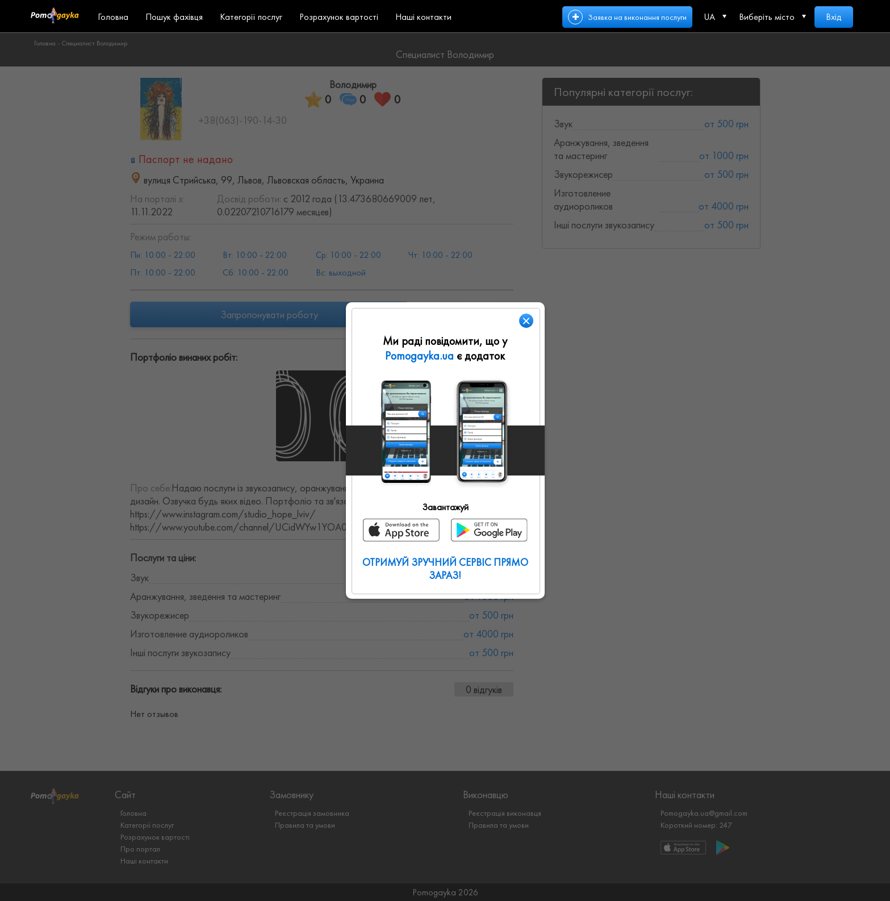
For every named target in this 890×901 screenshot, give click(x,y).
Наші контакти (423, 17)
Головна (113, 17)
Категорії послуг (251, 17)
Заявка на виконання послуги (637, 17)
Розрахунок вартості (338, 17)
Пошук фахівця (174, 17)
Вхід (834, 17)
